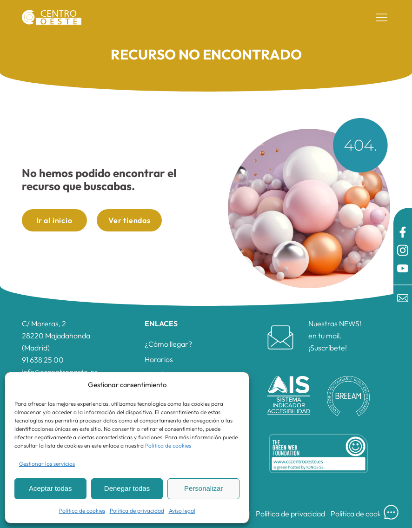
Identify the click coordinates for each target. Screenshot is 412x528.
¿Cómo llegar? (168, 344)
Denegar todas (127, 488)
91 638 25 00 (43, 359)
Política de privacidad (137, 510)
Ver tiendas (129, 220)
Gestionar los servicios (47, 463)
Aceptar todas (50, 488)
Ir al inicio (54, 220)
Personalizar (203, 488)
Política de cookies (168, 445)
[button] (382, 17)
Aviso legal (182, 510)
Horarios (159, 359)
